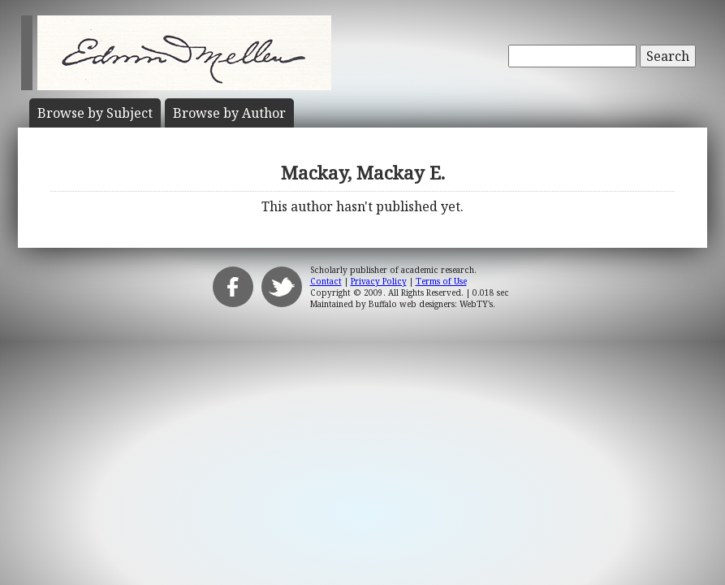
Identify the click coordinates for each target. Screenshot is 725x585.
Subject (95, 112)
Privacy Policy (379, 281)
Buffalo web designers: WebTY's (431, 304)
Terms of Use (441, 281)
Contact (326, 281)
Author (229, 112)
